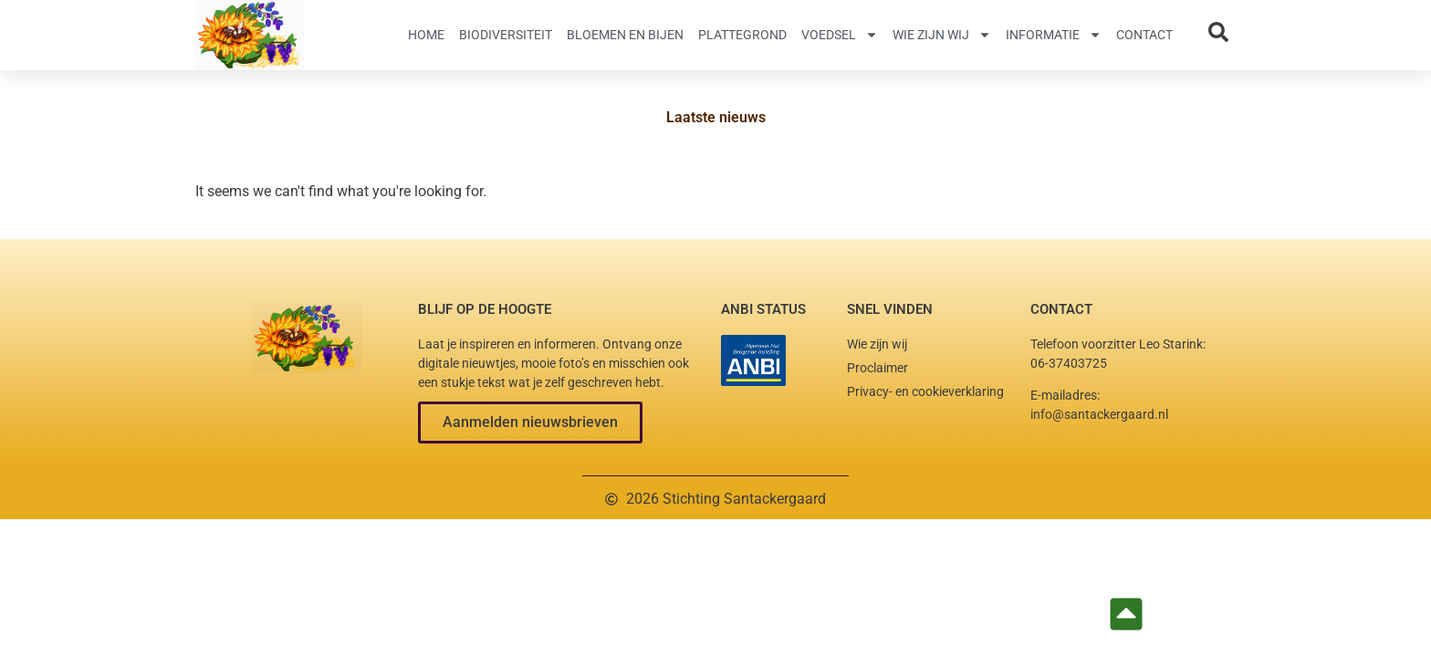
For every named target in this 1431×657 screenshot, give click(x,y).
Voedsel (839, 34)
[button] (530, 422)
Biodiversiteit (505, 34)
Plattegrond (742, 34)
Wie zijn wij (942, 34)
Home (426, 34)
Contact (1144, 34)
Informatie (1054, 34)
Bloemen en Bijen (625, 34)
